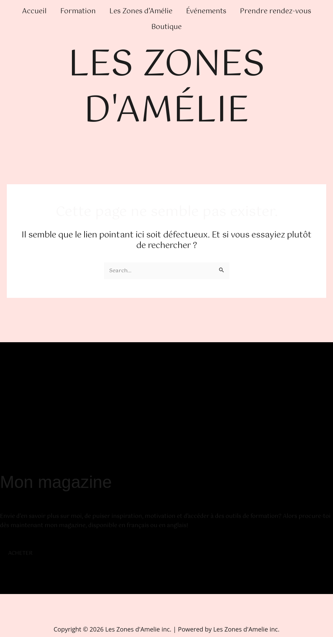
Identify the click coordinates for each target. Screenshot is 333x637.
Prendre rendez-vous (275, 11)
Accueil (34, 11)
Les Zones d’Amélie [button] (140, 11)
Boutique (166, 27)
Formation (78, 11)
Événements (206, 11)
